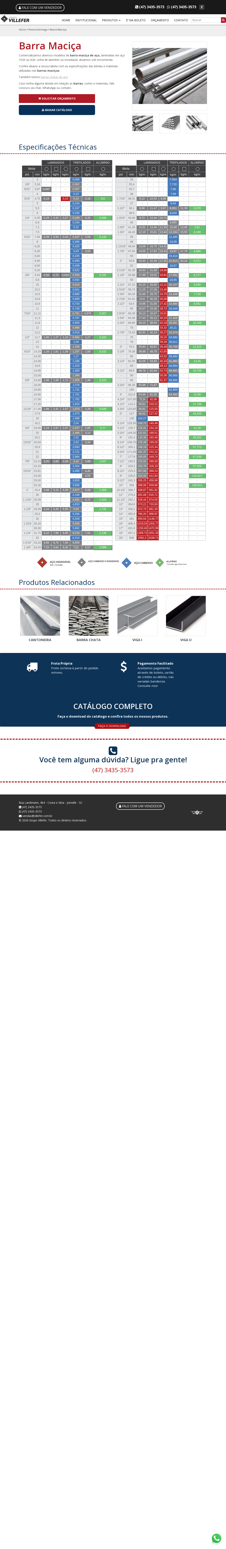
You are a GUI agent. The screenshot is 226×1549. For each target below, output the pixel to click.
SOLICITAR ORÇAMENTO (57, 98)
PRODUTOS (111, 20)
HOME (66, 20)
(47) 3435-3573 (113, 766)
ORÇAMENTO (160, 20)
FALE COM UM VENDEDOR (40, 7)
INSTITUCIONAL (86, 20)
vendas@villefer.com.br (35, 815)
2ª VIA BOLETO (136, 20)
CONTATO (181, 20)
